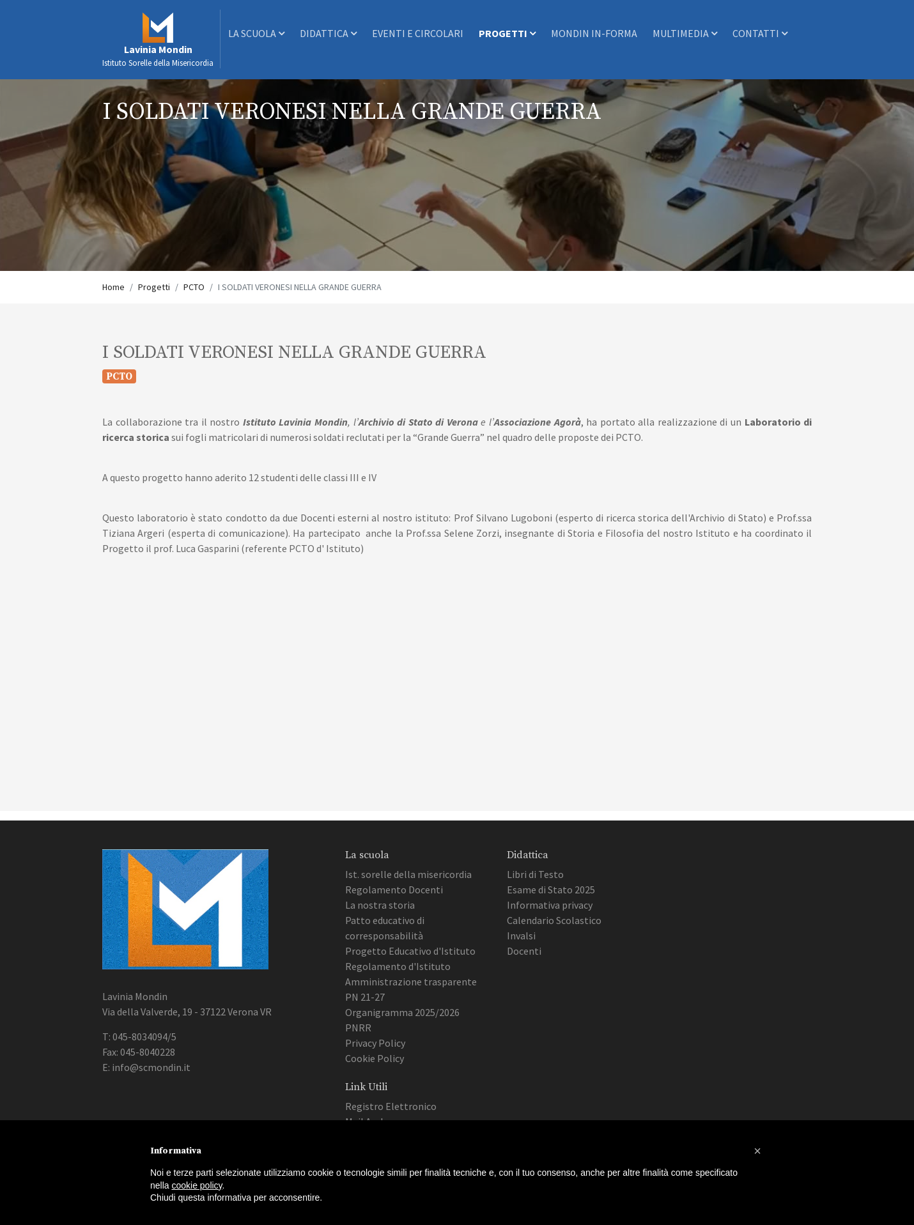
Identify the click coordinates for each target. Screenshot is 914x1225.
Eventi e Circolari (417, 33)
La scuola (256, 33)
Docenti (524, 950)
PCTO (194, 287)
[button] (757, 1151)
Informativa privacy (550, 904)
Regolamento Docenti (394, 889)
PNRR (358, 1027)
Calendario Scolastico (554, 920)
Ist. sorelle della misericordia (408, 874)
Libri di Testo (535, 874)
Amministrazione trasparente (411, 981)
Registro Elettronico (391, 1106)
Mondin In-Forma (594, 33)
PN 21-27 (365, 996)
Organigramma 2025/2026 (402, 1012)
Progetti (507, 33)
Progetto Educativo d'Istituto (410, 950)
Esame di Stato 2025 (551, 889)
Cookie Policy (374, 1058)
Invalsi (521, 935)
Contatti (759, 33)
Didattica (328, 33)
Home (113, 287)
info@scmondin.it (151, 1067)
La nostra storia (380, 904)
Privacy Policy (375, 1042)
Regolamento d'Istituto (398, 966)
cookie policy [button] (196, 1185)
